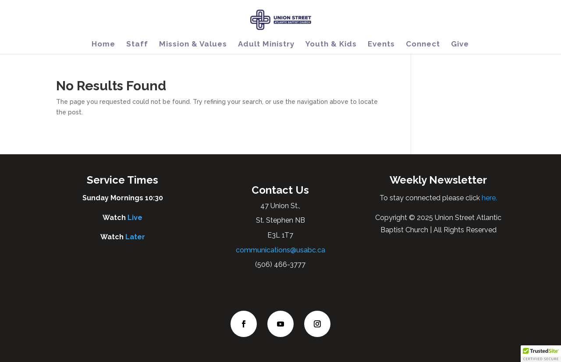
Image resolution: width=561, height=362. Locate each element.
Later (135, 237)
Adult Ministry (266, 44)
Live (135, 217)
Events (381, 44)
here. (488, 198)
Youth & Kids (331, 44)
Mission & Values (193, 44)
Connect (423, 44)
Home (103, 44)
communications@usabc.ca (280, 250)
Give (460, 44)
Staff (137, 44)
